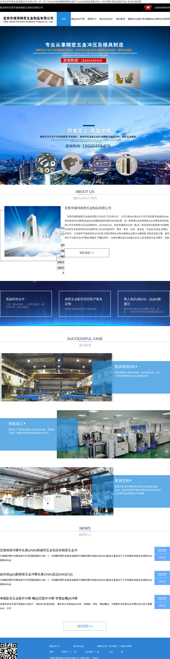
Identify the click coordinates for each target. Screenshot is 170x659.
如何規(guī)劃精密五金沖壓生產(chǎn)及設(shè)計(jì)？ (36, 574)
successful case (85, 342)
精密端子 (63, 245)
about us (85, 195)
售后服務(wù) (148, 19)
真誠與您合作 (15, 299)
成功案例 (120, 19)
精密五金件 (63, 262)
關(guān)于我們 (54, 649)
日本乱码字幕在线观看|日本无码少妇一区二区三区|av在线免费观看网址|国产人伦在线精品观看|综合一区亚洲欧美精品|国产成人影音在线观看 (70, 1)
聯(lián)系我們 (163, 19)
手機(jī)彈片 (63, 257)
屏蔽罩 (63, 251)
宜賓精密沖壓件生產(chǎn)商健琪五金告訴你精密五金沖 (38, 550)
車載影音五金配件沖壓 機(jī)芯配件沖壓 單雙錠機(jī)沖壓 (39, 598)
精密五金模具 (63, 268)
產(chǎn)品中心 (78, 649)
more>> (86, 253)
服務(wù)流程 (134, 19)
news (85, 531)
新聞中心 (92, 19)
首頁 (63, 19)
